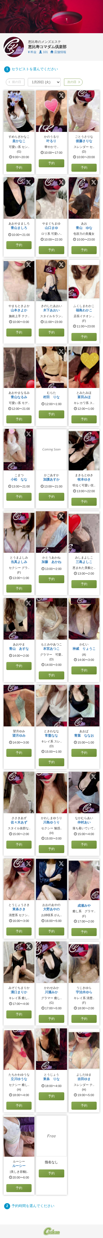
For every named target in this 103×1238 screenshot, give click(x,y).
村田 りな (51, 397)
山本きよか (19, 310)
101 (43, 52)
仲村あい (84, 822)
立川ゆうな (19, 1079)
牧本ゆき (84, 479)
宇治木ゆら (84, 992)
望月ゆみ (19, 735)
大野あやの (51, 909)
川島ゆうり (51, 822)
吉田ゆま (84, 1079)
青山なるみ (19, 397)
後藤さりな (84, 141)
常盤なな (51, 735)
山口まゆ (51, 228)
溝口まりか (19, 992)
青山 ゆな (84, 228)
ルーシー (19, 1166)
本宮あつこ (51, 649)
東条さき (19, 909)
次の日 (73, 82)
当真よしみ (19, 562)
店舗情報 (58, 52)
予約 (19, 168)
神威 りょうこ (84, 649)
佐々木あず (19, 822)
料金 (32, 52)
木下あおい (51, 310)
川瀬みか (51, 992)
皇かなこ (19, 141)
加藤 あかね (51, 562)
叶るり (51, 141)
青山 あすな (19, 649)
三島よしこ (84, 562)
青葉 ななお (84, 735)
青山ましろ (19, 228)
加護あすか (51, 479)
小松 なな (19, 479)
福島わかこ (84, 310)
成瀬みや (84, 906)
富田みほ (84, 397)
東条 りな (51, 1079)
